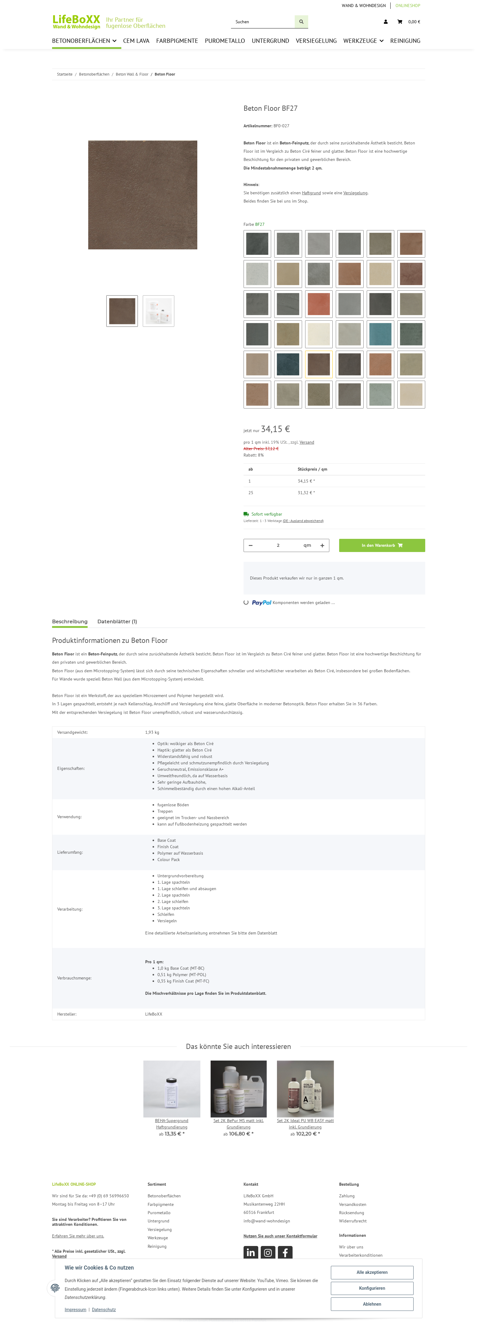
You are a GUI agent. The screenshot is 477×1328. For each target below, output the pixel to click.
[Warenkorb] (408, 21)
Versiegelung (355, 193)
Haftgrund (311, 193)
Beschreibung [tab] (70, 622)
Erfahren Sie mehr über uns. (78, 1236)
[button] (385, 21)
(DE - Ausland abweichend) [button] (303, 520)
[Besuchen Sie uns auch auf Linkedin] (251, 1253)
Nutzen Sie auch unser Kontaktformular (280, 1236)
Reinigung (157, 1246)
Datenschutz (104, 1309)
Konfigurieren (372, 1288)
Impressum (75, 1309)
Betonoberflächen (164, 1196)
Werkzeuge (158, 1237)
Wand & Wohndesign (364, 5)
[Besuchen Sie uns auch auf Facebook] (285, 1253)
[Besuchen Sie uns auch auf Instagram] (268, 1253)
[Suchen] (263, 21)
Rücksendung (351, 1212)
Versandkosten (352, 1204)
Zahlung (347, 1196)
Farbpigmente (161, 1204)
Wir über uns (351, 1247)
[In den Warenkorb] (57, 100)
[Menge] (278, 545)
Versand (307, 442)
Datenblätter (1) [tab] (117, 622)
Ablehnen (372, 1304)
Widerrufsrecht (353, 1221)
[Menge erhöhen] (322, 545)
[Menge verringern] (250, 545)
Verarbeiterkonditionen (361, 1255)
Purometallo (159, 1212)
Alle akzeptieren (372, 1272)
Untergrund (158, 1221)
